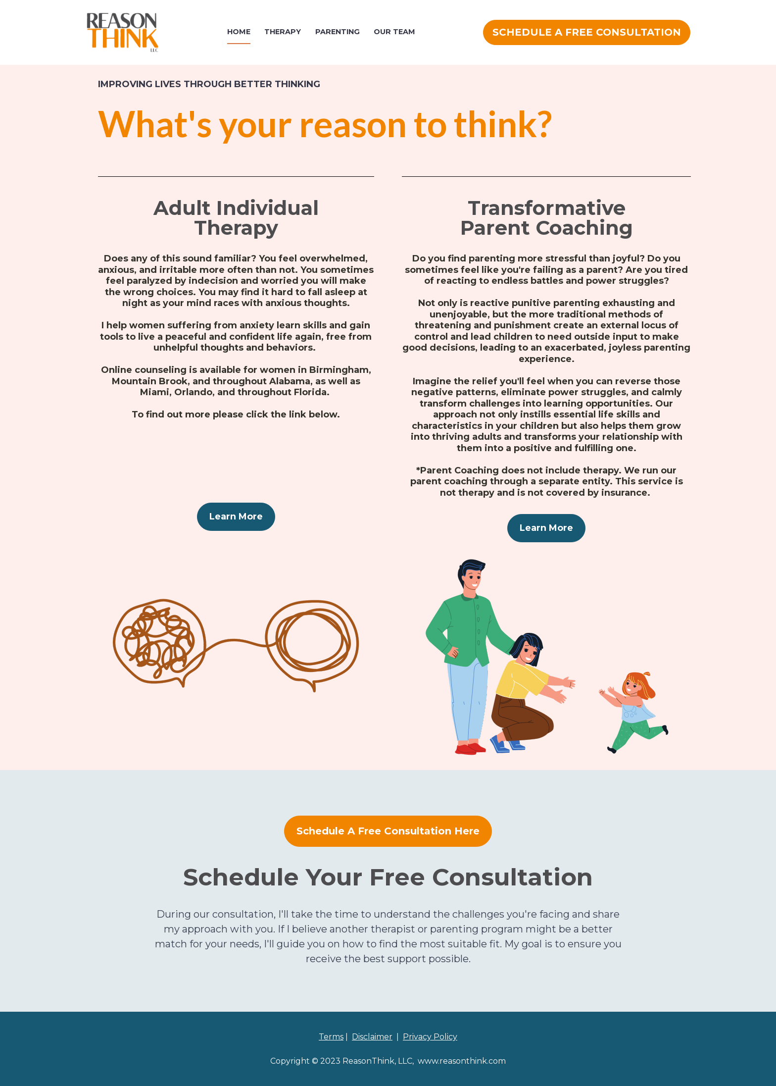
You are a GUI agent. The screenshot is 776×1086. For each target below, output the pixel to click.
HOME (238, 31)
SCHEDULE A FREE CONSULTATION (586, 32)
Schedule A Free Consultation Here (388, 831)
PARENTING (337, 31)
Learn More (236, 516)
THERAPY (282, 31)
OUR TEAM (394, 31)
